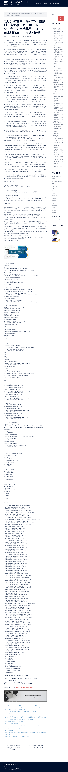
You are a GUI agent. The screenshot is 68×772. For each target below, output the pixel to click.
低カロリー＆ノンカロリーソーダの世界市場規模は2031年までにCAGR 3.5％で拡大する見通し (24, 726)
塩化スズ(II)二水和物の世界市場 (11, 723)
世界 (26, 36)
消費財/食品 (54, 198)
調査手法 (46, 3)
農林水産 (54, 210)
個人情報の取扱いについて (55, 3)
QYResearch (21, 36)
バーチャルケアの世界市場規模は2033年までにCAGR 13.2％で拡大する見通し (21, 711)
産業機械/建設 (55, 205)
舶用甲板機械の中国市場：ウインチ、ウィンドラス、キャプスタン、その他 (20, 714)
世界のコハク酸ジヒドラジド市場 (11, 730)
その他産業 (54, 186)
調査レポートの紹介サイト (16, 2)
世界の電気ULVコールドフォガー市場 (12, 728)
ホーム (6, 13)
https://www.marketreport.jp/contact (24, 687)
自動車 (53, 207)
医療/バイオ (54, 191)
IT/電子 (53, 179)
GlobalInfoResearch (56, 176)
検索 (53, 14)
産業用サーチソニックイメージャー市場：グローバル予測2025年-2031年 (36, 747)
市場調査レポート (38, 3)
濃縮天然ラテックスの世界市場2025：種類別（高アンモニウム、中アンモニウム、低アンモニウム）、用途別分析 (58, 140)
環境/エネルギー (55, 203)
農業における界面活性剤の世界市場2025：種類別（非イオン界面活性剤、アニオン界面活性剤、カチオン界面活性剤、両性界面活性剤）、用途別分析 (58, 114)
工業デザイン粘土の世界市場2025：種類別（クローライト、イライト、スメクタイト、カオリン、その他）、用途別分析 (58, 65)
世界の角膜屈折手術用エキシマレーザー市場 (14, 721)
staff (8, 36)
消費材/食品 (54, 195)
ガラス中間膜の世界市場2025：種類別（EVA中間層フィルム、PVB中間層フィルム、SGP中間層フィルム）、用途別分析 (58, 128)
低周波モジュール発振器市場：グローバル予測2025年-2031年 (17, 736)
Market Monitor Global (57, 181)
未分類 (53, 193)
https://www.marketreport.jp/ (58, 220)
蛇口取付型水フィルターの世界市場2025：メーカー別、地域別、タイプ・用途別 (21, 705)
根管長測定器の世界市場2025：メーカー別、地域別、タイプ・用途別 (14, 747)
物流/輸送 (54, 200)
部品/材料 (29, 36)
